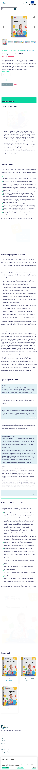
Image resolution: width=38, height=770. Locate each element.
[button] (34, 27)
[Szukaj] (15, 9)
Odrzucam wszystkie (20, 767)
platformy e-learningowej (20, 408)
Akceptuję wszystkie (5, 767)
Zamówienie (3, 745)
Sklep (2, 735)
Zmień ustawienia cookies (6, 752)
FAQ (2, 738)
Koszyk (2, 746)
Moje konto (3, 743)
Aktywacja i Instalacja (5, 740)
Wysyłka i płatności (4, 751)
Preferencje (34, 767)
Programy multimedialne (11, 50)
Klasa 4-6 (22, 88)
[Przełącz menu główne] (23, 3)
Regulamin (3, 748)
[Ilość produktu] (9, 80)
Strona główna (4, 50)
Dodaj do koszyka (7, 84)
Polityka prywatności (5, 749)
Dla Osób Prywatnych (20, 50)
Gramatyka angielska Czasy (31, 371)
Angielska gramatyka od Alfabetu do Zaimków (15, 371)
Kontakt (2, 737)
